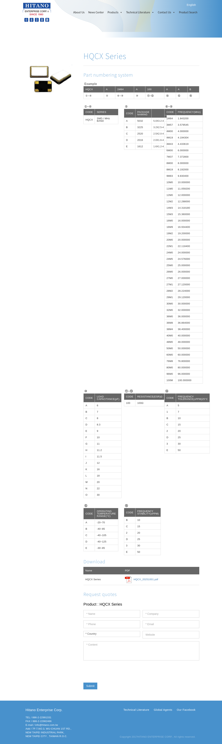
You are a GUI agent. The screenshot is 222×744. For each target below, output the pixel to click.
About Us (79, 12)
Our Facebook (186, 709)
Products (115, 12)
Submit (90, 685)
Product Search (188, 12)
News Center (96, 12)
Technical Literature (140, 12)
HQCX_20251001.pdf (146, 579)
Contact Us (166, 12)
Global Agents (163, 709)
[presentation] (111, 670)
